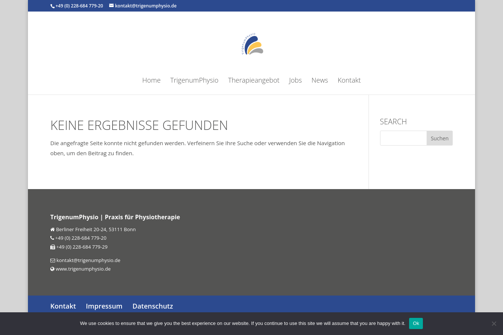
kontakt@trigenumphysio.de (87, 260)
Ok (416, 323)
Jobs (295, 80)
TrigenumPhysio (194, 80)
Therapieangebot (253, 80)
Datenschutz (152, 306)
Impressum (104, 306)
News (319, 80)
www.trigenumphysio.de (82, 268)
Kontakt (349, 80)
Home (151, 80)
